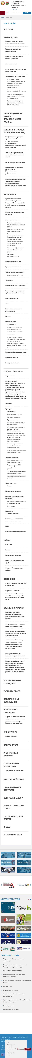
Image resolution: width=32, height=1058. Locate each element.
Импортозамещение (12, 363)
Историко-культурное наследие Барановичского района (16, 451)
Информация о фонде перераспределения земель (15, 655)
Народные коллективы (13, 417)
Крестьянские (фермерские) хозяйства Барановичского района (15, 250)
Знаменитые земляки (13, 555)
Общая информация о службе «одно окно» (15, 584)
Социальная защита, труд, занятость (14, 498)
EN (13, 9)
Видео (7, 827)
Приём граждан (10, 736)
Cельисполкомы (11, 64)
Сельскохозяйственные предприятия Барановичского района (16, 224)
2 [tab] (30, 899)
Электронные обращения (24, 854)
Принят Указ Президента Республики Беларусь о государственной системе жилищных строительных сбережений (14, 331)
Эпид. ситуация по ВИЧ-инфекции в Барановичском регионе (15, 467)
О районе (8, 545)
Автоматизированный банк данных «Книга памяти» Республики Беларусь (15, 445)
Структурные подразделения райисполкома (15, 70)
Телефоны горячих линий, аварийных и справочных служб (14, 155)
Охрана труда (11, 506)
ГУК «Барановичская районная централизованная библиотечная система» (16, 429)
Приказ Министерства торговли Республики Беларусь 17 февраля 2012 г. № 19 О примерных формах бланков (15, 203)
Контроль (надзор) (13, 798)
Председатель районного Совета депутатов (14, 58)
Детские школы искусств (14, 414)
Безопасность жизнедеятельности (13, 255)
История (8, 550)
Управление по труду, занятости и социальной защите (16, 502)
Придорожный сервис (13, 261)
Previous (2, 885)
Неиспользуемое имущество (15, 285)
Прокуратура (10, 732)
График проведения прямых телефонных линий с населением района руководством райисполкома (15, 183)
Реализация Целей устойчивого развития (16, 477)
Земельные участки (14, 608)
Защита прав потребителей (15, 275)
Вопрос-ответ (11, 745)
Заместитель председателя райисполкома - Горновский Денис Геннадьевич (15, 102)
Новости (8, 30)
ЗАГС (7, 526)
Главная (2, 17)
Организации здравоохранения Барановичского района (16, 472)
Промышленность (11, 357)
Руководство (11, 38)
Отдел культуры (11, 411)
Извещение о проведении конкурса (14, 214)
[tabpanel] (16, 927)
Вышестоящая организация (15, 162)
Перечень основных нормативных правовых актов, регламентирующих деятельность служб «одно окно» (14, 595)
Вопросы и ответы (22, 862)
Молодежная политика (13, 491)
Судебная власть (12, 691)
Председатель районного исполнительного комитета (14, 43)
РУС (11, 9)
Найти (27, 13)
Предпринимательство (13, 267)
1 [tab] (28, 899)
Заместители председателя (15, 77)
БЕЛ (16, 9)
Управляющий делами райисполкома (13, 50)
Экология (8, 403)
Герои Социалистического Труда (14, 562)
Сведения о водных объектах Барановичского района (15, 230)
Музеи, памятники (12, 420)
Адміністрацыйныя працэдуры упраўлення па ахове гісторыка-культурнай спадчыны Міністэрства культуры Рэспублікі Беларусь (16, 437)
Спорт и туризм (10, 483)
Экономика (10, 195)
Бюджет (8, 316)
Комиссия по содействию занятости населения (14, 520)
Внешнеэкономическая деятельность (13, 310)
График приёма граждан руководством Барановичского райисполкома (14, 171)
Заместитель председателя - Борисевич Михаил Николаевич (16, 90)
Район (7, 541)
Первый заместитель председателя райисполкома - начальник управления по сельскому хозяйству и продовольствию (16, 83)
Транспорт (9, 280)
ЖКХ (7, 304)
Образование (10, 376)
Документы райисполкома (14, 770)
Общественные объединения (15, 531)
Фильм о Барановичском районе (14, 569)
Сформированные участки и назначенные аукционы (15, 625)
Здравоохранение (11, 457)
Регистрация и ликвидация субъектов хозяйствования (15, 292)
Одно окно (9, 579)
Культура (8, 409)
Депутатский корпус (14, 780)
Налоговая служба (11, 298)
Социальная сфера (13, 372)
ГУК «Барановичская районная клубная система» (16, 423)
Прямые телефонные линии (24, 870)
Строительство (10, 322)
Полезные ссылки (13, 835)
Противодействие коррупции (15, 352)
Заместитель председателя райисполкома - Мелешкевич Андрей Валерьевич (15, 96)
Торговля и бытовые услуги (14, 272)
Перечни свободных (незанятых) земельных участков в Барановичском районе (14, 616)
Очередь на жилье (6, 862)
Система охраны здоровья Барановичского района (14, 461)
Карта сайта (4, 1045)
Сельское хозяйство (12, 220)
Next (30, 885)
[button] (7, 13)
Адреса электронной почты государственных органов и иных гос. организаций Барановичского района (15, 720)
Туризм (9, 486)
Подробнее (20, 1049)
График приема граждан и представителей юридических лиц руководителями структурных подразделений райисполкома (15, 142)
